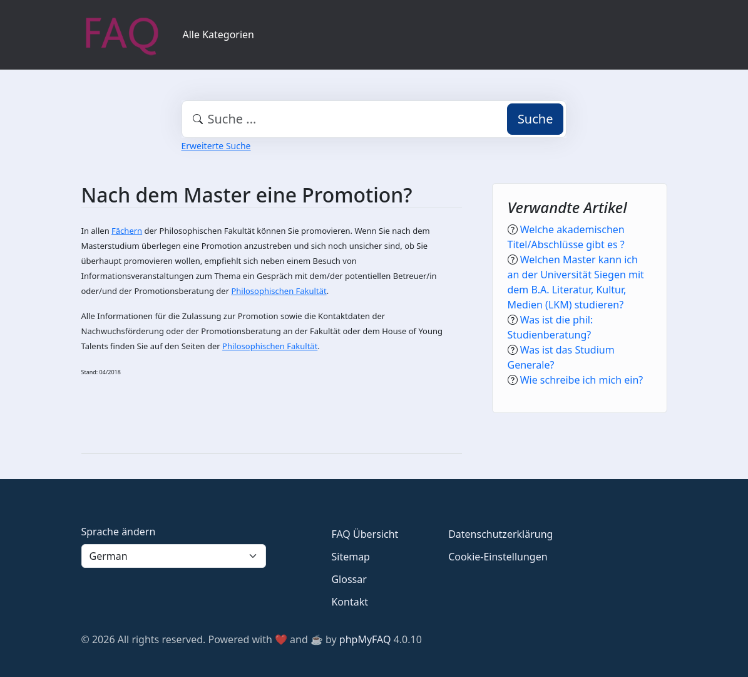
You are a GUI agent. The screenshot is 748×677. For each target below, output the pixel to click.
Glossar (348, 579)
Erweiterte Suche (216, 146)
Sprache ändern (118, 531)
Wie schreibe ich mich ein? (581, 380)
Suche (535, 118)
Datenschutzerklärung (500, 534)
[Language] (174, 556)
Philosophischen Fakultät (278, 291)
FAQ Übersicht (364, 534)
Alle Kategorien (219, 34)
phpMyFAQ (365, 639)
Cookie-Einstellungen (497, 557)
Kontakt (349, 602)
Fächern (126, 230)
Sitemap (350, 557)
